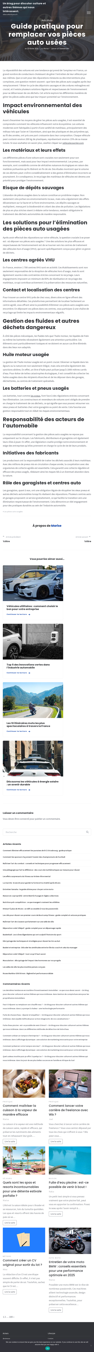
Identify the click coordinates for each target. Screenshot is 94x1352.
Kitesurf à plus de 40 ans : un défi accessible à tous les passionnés (30, 777)
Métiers (7, 1125)
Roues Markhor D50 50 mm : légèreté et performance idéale (28, 841)
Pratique (8, 970)
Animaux (6, 1207)
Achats (6, 1202)
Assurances (7, 1212)
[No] (91, 1345)
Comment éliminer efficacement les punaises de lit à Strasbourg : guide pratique (37, 719)
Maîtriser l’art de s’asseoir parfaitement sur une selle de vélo (28, 790)
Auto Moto (47, 20)
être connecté (22, 687)
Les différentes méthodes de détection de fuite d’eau (46, 897)
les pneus (35, 395)
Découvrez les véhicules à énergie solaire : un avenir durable (68, 650)
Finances (6, 1238)
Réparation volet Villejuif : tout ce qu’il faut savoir (24, 822)
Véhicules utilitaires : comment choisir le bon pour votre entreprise (21, 598)
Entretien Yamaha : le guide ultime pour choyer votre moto (28, 757)
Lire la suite (10, 1009)
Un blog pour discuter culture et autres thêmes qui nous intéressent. (24, 7)
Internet (6, 1248)
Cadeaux (6, 1228)
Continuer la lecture (17, 607)
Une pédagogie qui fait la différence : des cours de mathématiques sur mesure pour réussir (41, 738)
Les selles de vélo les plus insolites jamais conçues (24, 835)
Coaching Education (11, 1233)
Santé (50, 1243)
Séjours (7, 1047)
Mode (50, 1233)
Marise (46, 48)
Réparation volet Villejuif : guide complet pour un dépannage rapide (32, 796)
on (31, 48)
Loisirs (50, 1207)
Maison (53, 1047)
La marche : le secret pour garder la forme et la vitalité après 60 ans (31, 751)
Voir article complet (11, 1289)
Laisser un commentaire (60, 48)
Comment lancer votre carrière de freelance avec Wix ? (68, 978)
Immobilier (7, 1243)
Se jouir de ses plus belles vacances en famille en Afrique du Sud (47, 928)
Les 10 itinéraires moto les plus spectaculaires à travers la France (23, 650)
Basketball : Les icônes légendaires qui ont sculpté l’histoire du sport (32, 803)
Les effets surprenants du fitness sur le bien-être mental (26, 744)
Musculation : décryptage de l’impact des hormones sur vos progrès (32, 828)
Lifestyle (51, 1202)
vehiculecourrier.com (73, 142)
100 (11, 1185)
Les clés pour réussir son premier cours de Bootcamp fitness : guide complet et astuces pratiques (44, 783)
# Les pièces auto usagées (13, 511)
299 (9, 1326)
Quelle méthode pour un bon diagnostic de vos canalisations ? (43, 887)
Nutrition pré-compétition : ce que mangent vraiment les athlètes (31, 770)
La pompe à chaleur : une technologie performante (43, 877)
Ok (48, 1348)
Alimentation (53, 1248)
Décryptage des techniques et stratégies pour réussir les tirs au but (31, 809)
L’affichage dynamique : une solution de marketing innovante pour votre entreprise (51, 908)
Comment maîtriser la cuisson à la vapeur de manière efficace (20, 978)
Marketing (7, 1254)
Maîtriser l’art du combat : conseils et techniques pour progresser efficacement (36, 731)
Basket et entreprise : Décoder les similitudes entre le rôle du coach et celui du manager (40, 816)
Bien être (7, 1222)
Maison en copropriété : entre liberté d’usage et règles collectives (31, 764)
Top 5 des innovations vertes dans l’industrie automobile (66, 598)
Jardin (50, 1217)
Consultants (53, 1228)
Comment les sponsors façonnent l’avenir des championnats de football (34, 725)
